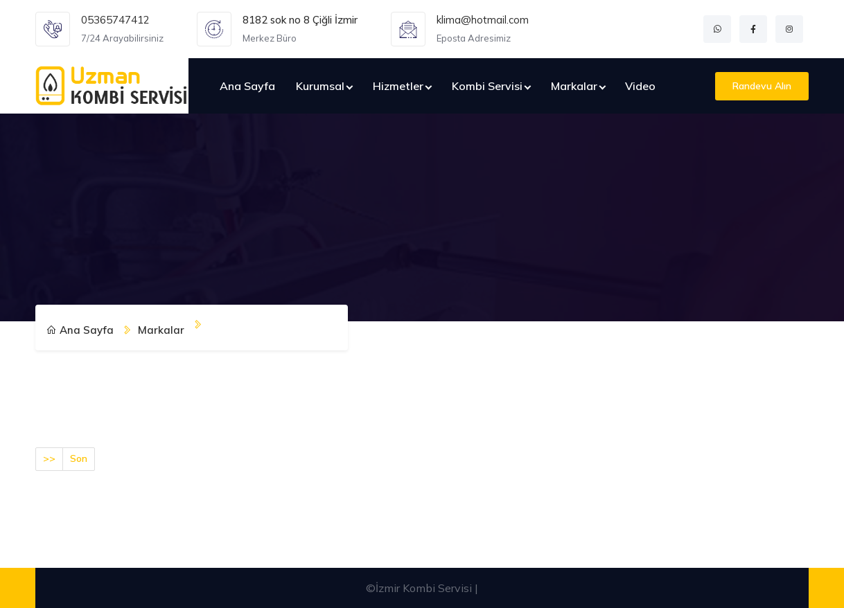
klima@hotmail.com (483, 19)
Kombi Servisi (487, 86)
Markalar (574, 86)
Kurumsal (320, 86)
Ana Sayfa (247, 86)
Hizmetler (398, 86)
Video (640, 86)
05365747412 (115, 19)
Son (78, 458)
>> (49, 458)
